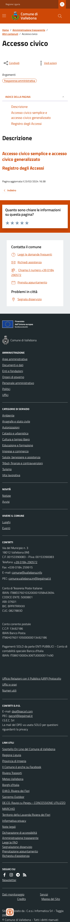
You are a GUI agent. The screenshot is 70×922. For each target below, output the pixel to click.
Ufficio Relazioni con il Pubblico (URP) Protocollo (31, 678)
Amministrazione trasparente (29, 30)
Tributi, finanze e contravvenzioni (22, 463)
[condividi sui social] (11, 63)
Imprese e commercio (15, 451)
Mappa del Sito (50, 899)
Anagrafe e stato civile (16, 421)
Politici (6, 389)
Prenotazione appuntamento (20, 851)
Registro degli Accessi (23, 168)
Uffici (5, 395)
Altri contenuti (10, 34)
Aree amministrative (14, 359)
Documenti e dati (12, 365)
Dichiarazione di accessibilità (19, 832)
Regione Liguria (13, 4)
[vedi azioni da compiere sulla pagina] (47, 63)
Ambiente (8, 415)
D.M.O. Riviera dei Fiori (15, 791)
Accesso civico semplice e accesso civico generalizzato (34, 156)
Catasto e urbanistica (15, 433)
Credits (21, 899)
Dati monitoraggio (13, 894)
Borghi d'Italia (10, 785)
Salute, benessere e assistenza (21, 457)
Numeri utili (9, 690)
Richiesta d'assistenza (15, 856)
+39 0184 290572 (25, 562)
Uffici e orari (9, 684)
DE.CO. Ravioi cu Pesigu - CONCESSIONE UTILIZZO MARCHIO (34, 806)
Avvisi (6, 501)
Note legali (9, 826)
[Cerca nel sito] (58, 16)
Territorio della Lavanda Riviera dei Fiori (26, 814)
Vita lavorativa (11, 475)
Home (5, 30)
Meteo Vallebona (12, 779)
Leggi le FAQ (10, 842)
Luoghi (6, 522)
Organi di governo (13, 377)
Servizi (44, 894)
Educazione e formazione (17, 445)
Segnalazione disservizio (17, 847)
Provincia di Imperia (14, 761)
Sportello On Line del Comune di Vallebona (28, 749)
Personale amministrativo (18, 383)
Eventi (6, 528)
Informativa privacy (14, 820)
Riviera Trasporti (12, 773)
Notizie (6, 495)
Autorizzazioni (10, 427)
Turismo (7, 469)
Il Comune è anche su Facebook (21, 767)
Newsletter (9, 880)
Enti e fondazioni (12, 371)
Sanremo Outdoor (13, 797)
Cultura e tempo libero (16, 439)
